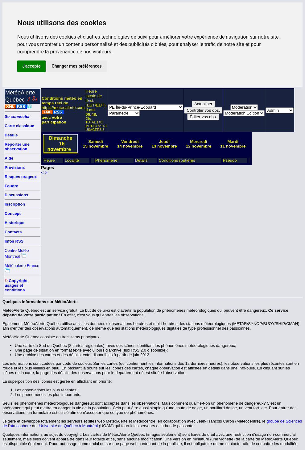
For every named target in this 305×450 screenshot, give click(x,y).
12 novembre (198, 146)
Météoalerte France (22, 265)
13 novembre (164, 146)
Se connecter (17, 116)
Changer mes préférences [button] (77, 66)
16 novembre (59, 146)
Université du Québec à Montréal (68, 425)
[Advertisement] (276, 180)
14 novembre (129, 146)
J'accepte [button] (31, 66)
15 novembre (95, 146)
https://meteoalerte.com (63, 107)
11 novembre (232, 146)
